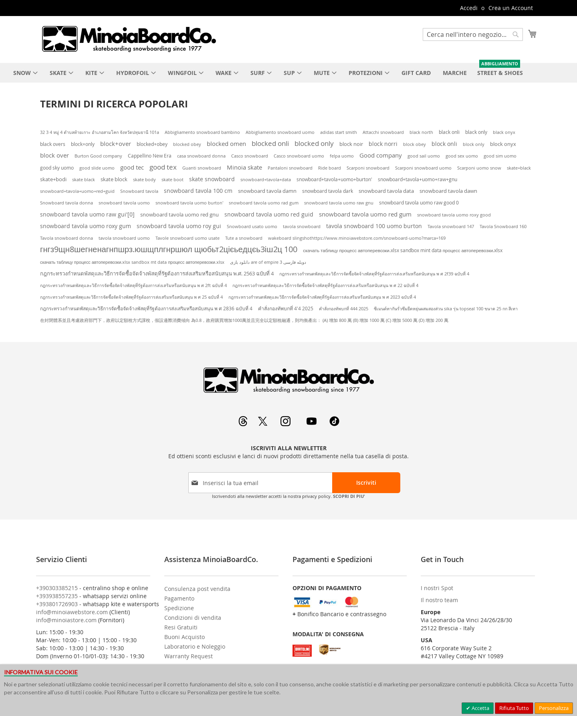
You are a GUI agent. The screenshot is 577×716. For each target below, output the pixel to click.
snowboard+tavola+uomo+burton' (334, 179)
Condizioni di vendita (192, 617)
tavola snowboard (302, 226)
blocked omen (226, 144)
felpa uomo (342, 156)
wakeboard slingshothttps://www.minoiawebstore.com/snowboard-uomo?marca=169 (357, 238)
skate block (114, 179)
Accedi (469, 8)
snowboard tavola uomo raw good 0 (419, 202)
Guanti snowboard (201, 168)
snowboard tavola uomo (124, 203)
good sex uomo (462, 156)
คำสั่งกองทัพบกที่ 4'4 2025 (285, 308)
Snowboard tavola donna (66, 203)
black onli (449, 132)
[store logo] (128, 39)
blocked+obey (152, 144)
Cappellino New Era (149, 155)
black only (476, 132)
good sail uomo (424, 156)
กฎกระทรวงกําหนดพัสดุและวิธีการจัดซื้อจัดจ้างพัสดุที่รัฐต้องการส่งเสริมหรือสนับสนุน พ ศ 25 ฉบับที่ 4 (131, 297)
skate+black (519, 168)
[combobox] (473, 34)
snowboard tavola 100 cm (198, 190)
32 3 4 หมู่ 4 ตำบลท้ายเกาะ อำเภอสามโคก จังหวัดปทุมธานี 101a (99, 132)
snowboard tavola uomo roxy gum (85, 226)
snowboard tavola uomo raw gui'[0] (87, 214)
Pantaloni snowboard (290, 168)
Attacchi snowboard (383, 132)
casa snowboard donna (201, 156)
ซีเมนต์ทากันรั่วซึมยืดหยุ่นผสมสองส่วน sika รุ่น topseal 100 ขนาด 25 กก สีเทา (446, 308)
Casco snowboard (249, 156)
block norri (383, 144)
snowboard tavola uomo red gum (365, 214)
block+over (115, 144)
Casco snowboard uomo (299, 156)
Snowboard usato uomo (252, 226)
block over (54, 155)
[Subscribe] (366, 482)
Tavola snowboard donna (66, 238)
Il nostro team (439, 600)
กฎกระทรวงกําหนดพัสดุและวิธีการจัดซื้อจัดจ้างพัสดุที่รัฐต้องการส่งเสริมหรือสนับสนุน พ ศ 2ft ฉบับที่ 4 (133, 285)
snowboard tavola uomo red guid (268, 214)
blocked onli (270, 143)
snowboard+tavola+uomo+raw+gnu (417, 179)
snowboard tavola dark (327, 191)
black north (421, 132)
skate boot (172, 179)
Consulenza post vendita (197, 589)
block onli (444, 144)
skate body (144, 179)
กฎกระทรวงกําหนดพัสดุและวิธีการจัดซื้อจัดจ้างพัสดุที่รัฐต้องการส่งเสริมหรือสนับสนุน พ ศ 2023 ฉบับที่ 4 (322, 297)
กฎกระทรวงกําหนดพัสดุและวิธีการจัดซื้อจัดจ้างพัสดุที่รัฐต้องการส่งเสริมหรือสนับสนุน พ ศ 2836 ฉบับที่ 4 (146, 308)
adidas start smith (338, 132)
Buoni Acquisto (184, 637)
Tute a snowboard (243, 238)
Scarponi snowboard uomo (423, 168)
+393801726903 (57, 604)
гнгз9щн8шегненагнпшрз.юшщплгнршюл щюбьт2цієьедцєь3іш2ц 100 (168, 249)
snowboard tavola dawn (448, 191)
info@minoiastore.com (66, 620)
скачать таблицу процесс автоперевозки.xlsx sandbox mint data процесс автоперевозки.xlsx (402, 250)
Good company (380, 155)
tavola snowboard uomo (124, 238)
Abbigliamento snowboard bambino (202, 132)
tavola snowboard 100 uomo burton (374, 226)
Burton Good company (98, 156)
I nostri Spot (437, 588)
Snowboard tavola (139, 191)
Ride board (329, 168)
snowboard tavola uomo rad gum (264, 203)
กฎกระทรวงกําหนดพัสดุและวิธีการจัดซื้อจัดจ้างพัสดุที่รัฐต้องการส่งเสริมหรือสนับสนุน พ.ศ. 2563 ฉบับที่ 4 (157, 273)
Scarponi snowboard (368, 168)
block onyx (503, 144)
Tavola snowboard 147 (451, 226)
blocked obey (187, 144)
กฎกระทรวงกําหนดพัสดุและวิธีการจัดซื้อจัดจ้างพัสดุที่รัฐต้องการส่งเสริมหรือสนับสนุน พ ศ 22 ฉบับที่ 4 (325, 285)
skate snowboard (212, 179)
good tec (132, 167)
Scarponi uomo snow (479, 168)
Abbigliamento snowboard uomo (280, 132)
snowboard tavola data (386, 190)
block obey (414, 144)
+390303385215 (57, 588)
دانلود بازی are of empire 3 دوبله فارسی (268, 262)
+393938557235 (57, 596)
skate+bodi (53, 179)
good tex (163, 167)
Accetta (479, 708)
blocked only (314, 143)
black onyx (504, 132)
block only (473, 144)
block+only (83, 144)
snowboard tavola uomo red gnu (179, 214)
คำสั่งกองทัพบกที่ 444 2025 (343, 308)
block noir (351, 144)
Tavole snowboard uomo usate (187, 238)
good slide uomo (97, 168)
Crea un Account (510, 8)
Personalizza (554, 708)
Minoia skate (244, 167)
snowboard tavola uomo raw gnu (338, 203)
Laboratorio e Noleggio (194, 646)
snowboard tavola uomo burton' (189, 203)
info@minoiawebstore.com (72, 612)
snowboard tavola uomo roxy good (454, 215)
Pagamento (179, 598)
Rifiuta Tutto (514, 708)
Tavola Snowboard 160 (503, 226)
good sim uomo (500, 156)
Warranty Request (188, 656)
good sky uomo (57, 167)
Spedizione (179, 608)
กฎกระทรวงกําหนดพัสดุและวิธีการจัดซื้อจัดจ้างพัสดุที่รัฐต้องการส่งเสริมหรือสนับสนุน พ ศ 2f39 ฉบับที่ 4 (374, 274)
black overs (52, 144)
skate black (83, 179)
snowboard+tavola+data (265, 179)
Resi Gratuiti (181, 627)
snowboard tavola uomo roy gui (179, 226)
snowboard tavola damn (267, 191)
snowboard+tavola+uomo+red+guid (77, 191)
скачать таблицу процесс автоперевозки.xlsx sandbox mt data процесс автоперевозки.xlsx (132, 262)
